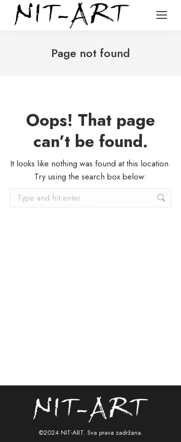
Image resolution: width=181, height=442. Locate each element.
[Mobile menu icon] (161, 15)
